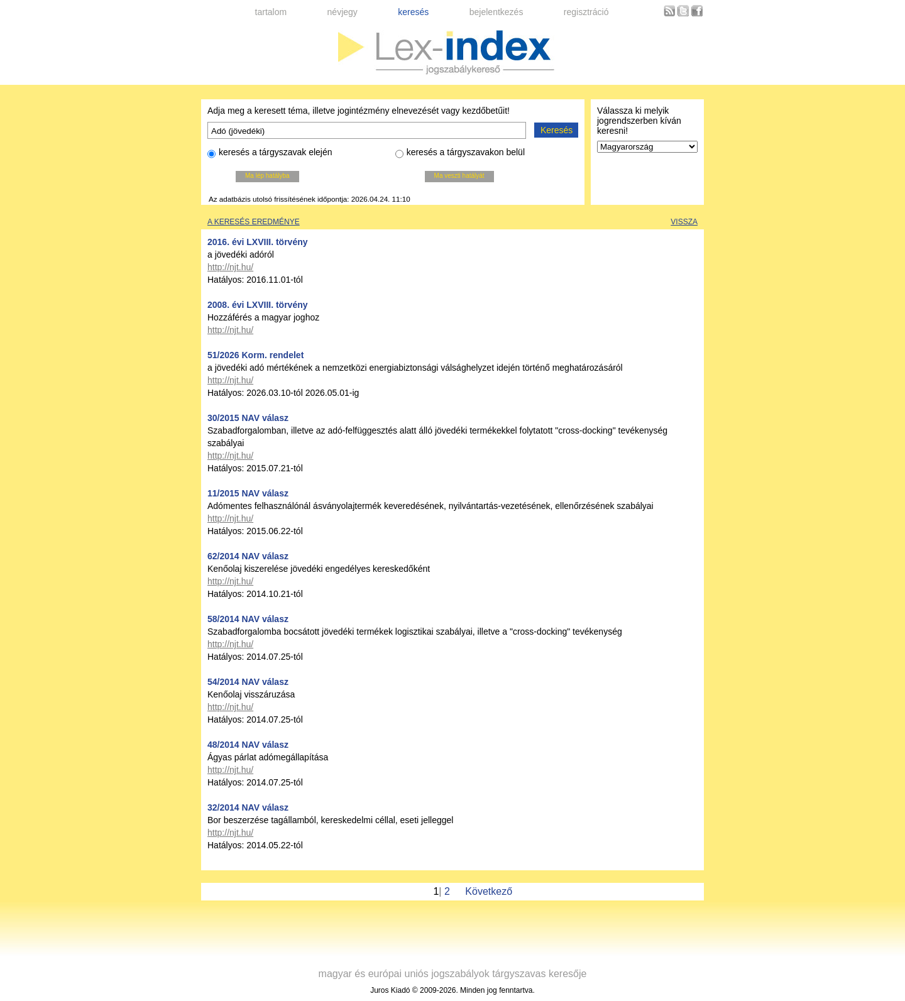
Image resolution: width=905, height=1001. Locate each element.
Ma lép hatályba (267, 175)
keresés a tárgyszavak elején (269, 154)
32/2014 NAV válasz (247, 807)
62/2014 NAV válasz (247, 556)
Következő (488, 891)
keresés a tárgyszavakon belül (460, 154)
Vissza (684, 221)
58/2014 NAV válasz (247, 619)
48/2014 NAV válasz (247, 745)
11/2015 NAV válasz (247, 493)
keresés (413, 12)
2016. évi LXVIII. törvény (257, 242)
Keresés (556, 130)
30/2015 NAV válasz (247, 418)
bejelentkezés (496, 12)
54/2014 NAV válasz (247, 682)
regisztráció (586, 12)
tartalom (271, 12)
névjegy (342, 12)
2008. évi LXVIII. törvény (257, 305)
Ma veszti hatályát (459, 175)
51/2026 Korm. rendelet (255, 355)
